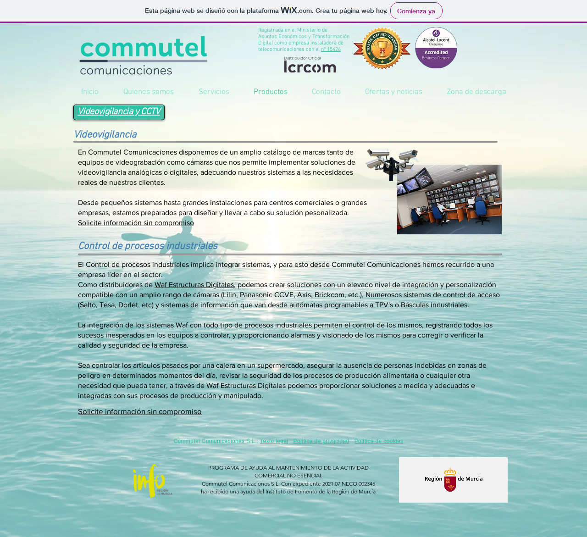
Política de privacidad (321, 441)
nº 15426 (331, 49)
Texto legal (274, 441)
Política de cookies (379, 441)
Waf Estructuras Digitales (194, 284)
